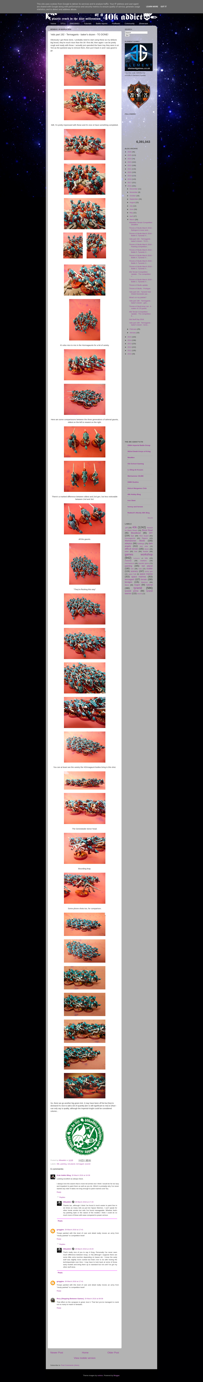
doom (146, 549)
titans (127, 585)
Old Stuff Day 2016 (136, 319)
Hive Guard (143, 536)
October (133, 196)
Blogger (116, 1375)
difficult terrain (131, 549)
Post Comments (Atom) (70, 1365)
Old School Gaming (136, 464)
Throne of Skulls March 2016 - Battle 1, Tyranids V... (141, 281)
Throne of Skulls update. (138, 285)
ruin (132, 569)
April (132, 216)
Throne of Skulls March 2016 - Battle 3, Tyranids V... (141, 262)
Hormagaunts (130, 538)
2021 (130, 169)
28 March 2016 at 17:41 (74, 1230)
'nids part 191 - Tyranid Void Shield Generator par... (140, 293)
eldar (127, 551)
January (133, 333)
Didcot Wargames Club (137, 488)
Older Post (113, 1352)
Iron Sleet (132, 500)
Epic (132, 536)
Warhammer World (135, 540)
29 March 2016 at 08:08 (94, 1299)
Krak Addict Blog (64, 1175)
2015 (130, 337)
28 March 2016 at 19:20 (84, 1249)
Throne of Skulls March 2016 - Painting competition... (141, 246)
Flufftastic (116, 23)
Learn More (152, 6)
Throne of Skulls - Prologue (139, 288)
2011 (130, 350)
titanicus (144, 582)
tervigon (128, 582)
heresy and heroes (135, 507)
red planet (71, 1164)
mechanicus (129, 563)
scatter (149, 568)
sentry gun (149, 571)
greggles (60, 1230)
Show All (150, 518)
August (133, 202)
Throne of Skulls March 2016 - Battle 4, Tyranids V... (141, 257)
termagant (80, 1164)
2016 (130, 186)
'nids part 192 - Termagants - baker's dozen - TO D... (140, 240)
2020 (130, 172)
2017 (130, 182)
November (134, 192)
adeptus (128, 543)
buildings (140, 544)
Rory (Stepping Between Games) (70, 1299)
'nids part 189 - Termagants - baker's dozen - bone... (140, 324)
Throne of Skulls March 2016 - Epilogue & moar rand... (141, 229)
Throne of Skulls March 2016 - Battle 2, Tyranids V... (141, 268)
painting (63, 1164)
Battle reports (101, 23)
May (131, 213)
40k (58, 1164)
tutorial (149, 585)
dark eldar (144, 546)
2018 (130, 179)
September (134, 199)
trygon (137, 585)
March (132, 219)
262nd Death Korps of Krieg (139, 451)
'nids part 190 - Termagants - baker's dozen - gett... (140, 302)
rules (140, 569)
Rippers (145, 538)
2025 (130, 155)
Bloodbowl (136, 533)
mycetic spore (143, 563)
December (134, 189)
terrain (144, 579)
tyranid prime (131, 591)
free (135, 551)
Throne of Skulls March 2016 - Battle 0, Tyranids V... (141, 235)
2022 (130, 165)
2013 (130, 344)
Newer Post (56, 1352)
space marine (146, 574)
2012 (130, 347)
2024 (130, 159)
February (133, 329)
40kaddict (67, 1202)
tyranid (87, 1164)
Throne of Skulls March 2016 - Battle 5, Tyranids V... (141, 251)
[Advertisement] (139, 398)
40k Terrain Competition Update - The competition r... (140, 274)
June (132, 209)
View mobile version (85, 1358)
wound (139, 594)
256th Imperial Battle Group (139, 445)
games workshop (139, 554)
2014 (130, 340)
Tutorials (87, 23)
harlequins (136, 558)
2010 (130, 354)
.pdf (126, 528)
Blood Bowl (147, 530)
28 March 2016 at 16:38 (81, 1175)
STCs (63, 23)
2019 (130, 176)
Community (130, 23)
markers (143, 561)
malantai (128, 561)
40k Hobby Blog (134, 494)
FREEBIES (74, 23)
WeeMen (131, 457)
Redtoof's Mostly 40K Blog (139, 513)
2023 (130, 162)
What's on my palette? (137, 297)
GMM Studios (133, 482)
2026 (130, 152)
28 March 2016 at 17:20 (84, 1202)
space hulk (132, 574)
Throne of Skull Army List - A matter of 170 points (140, 307)
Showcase (143, 23)
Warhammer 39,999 (135, 476)
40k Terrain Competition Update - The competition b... (140, 314)
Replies (62, 1197)
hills (146, 558)
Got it (164, 6)
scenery (134, 571)
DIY (151, 533)
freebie (145, 551)
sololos (100, 1375)
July (131, 206)
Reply (59, 1192)
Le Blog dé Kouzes (135, 470)
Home (53, 23)
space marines (138, 576)
